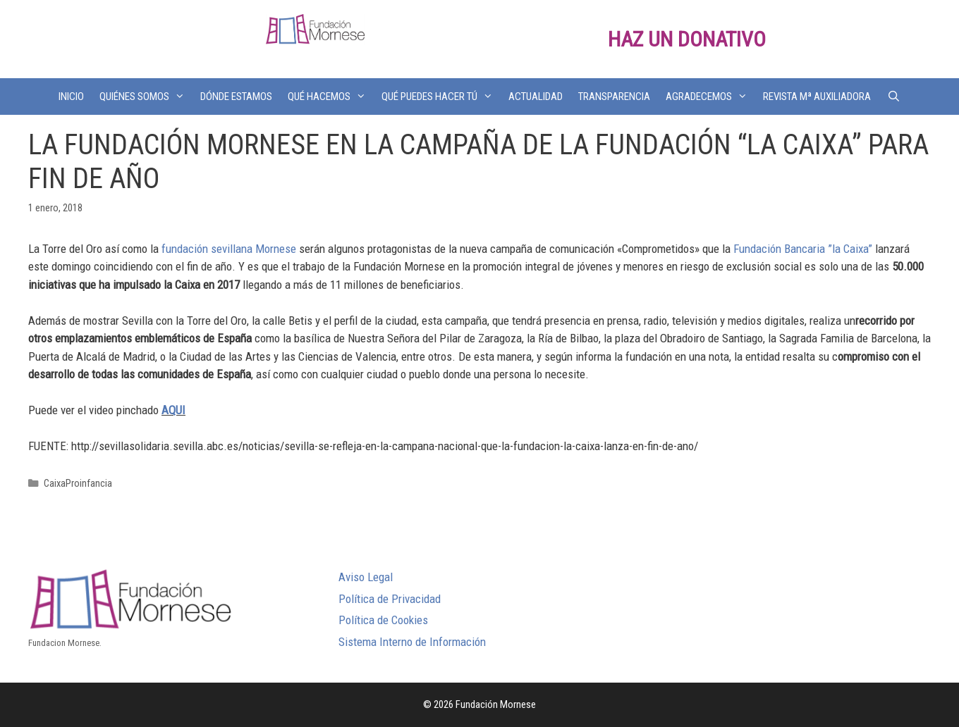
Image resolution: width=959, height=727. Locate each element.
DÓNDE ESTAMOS (236, 96)
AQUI (173, 410)
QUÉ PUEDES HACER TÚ (441, 96)
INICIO (71, 96)
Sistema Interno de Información (412, 642)
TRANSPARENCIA (614, 96)
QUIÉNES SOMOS (146, 96)
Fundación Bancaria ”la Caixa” (802, 249)
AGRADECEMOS (710, 96)
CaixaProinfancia (78, 484)
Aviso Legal (365, 577)
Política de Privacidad (389, 599)
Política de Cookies (383, 620)
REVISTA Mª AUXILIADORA (817, 96)
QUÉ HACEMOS (331, 96)
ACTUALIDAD (535, 96)
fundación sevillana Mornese (228, 249)
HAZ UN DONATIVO (687, 39)
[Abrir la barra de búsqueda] (893, 96)
